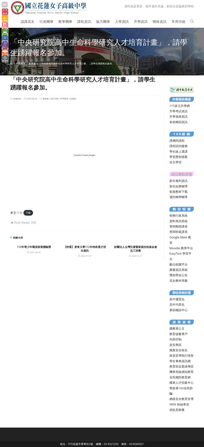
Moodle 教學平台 (181, 248)
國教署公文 (177, 328)
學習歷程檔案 (178, 157)
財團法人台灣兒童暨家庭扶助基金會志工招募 (135, 248)
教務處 (46, 98)
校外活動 (54, 98)
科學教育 (64, 98)
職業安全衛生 (178, 350)
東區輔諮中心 (178, 310)
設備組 (73, 98)
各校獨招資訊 (178, 122)
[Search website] (192, 21)
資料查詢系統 (178, 221)
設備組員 (17, 98)
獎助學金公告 (178, 275)
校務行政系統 (178, 215)
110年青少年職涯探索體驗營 (34, 247)
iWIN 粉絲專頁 (179, 404)
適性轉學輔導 (178, 197)
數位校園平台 (178, 264)
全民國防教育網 (180, 377)
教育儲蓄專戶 (178, 334)
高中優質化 (177, 299)
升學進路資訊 (178, 116)
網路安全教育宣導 (181, 399)
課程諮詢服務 (178, 146)
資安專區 (175, 345)
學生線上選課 (178, 151)
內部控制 (175, 339)
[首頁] (11, 63)
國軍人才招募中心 (181, 383)
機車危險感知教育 (181, 372)
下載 (28, 212)
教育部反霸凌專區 (181, 366)
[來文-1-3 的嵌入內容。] (84, 155)
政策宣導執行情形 (181, 355)
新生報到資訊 (178, 181)
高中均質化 (177, 304)
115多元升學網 (179, 106)
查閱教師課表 (178, 226)
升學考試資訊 (178, 111)
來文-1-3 (16, 213)
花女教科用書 (178, 281)
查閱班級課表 (178, 232)
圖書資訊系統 (178, 270)
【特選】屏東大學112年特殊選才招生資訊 (85, 248)
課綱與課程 (177, 141)
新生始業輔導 (178, 186)
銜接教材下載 (178, 192)
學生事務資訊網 (180, 361)
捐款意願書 (177, 410)
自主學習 (175, 162)
